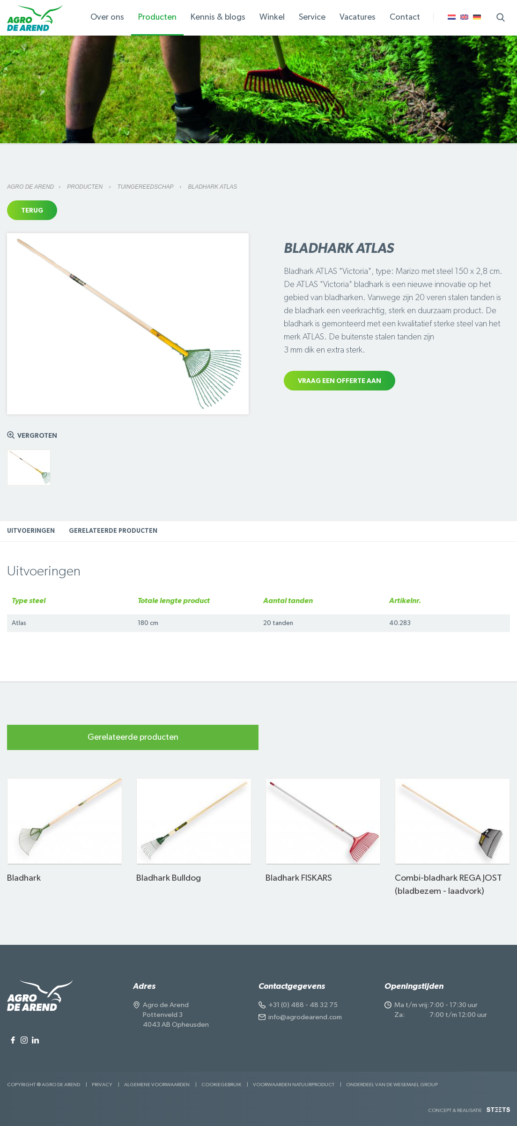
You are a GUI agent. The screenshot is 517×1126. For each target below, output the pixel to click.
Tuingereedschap (146, 187)
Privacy (102, 1084)
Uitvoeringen (31, 531)
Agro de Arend (30, 187)
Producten (85, 187)
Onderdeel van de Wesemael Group (392, 1084)
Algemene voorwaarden (157, 1084)
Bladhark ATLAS (212, 187)
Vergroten (37, 436)
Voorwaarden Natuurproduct (293, 1084)
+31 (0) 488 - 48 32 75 (303, 1004)
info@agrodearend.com (305, 1017)
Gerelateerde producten (113, 531)
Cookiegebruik (221, 1084)
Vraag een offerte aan (339, 381)
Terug (32, 210)
